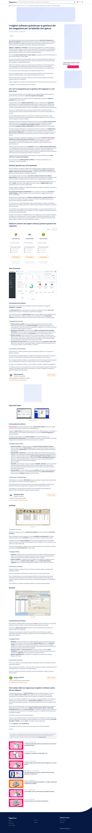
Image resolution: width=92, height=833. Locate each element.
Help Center (62, 822)
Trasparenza (10, 823)
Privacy (9, 820)
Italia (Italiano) (67, 828)
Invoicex (35, 623)
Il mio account (62, 820)
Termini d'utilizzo (11, 825)
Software (36, 822)
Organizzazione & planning (16, 5)
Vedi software (16, 257)
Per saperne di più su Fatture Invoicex (43, 262)
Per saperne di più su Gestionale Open (30, 262)
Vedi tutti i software (73, 66)
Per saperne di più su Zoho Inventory (16, 262)
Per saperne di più (42, 737)
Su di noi (36, 820)
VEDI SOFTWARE (51, 375)
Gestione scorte (24, 5)
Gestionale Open (13, 426)
